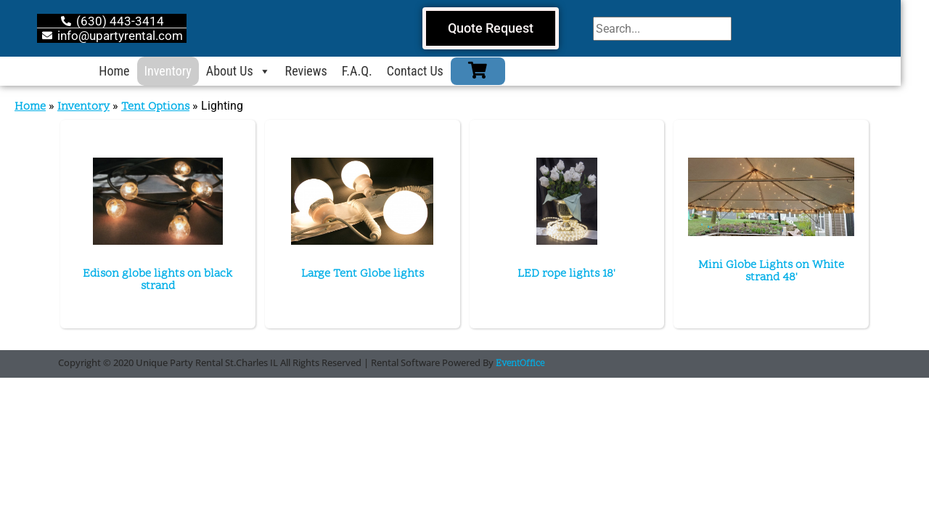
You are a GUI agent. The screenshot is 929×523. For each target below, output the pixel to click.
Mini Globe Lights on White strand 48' (771, 271)
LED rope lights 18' (566, 274)
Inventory (181, 70)
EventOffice (520, 363)
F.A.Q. (371, 70)
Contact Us (429, 70)
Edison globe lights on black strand (157, 280)
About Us (252, 71)
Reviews (320, 70)
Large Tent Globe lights (362, 274)
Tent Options (155, 107)
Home (128, 70)
